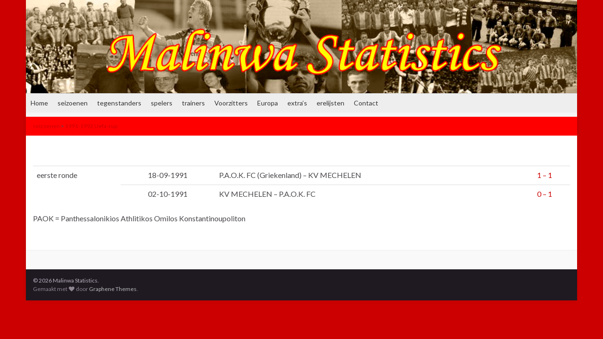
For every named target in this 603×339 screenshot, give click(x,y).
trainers (193, 103)
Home (39, 103)
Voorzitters (231, 103)
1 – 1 (544, 174)
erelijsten (330, 103)
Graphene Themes (113, 288)
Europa (267, 103)
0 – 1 (544, 193)
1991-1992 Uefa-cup (91, 125)
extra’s (297, 103)
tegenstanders (119, 103)
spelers (161, 103)
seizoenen (72, 103)
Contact (366, 103)
